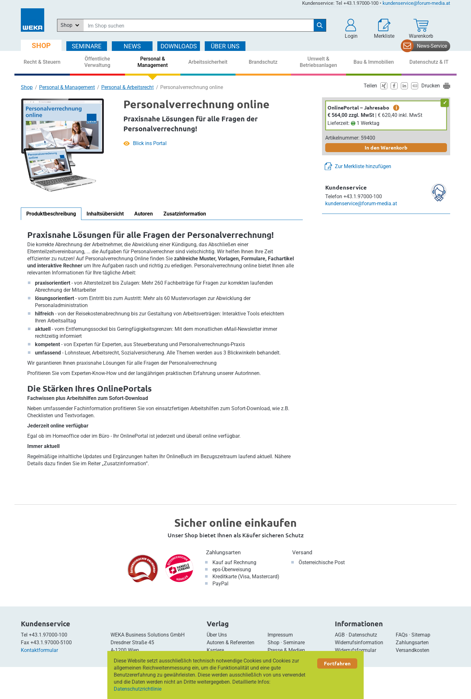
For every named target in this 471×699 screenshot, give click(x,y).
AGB (340, 635)
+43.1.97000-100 (48, 635)
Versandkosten (412, 650)
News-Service (432, 46)
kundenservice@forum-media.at (416, 3)
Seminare (294, 642)
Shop (27, 87)
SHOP (41, 46)
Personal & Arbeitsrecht (127, 87)
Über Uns (217, 635)
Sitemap (420, 635)
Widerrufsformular (355, 650)
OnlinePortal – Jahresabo (358, 107)
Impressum (280, 635)
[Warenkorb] (421, 29)
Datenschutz (363, 635)
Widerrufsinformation (359, 642)
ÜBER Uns (225, 46)
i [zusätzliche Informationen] (396, 107)
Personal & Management (67, 87)
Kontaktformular (39, 650)
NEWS (132, 46)
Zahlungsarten (223, 552)
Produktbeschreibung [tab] (51, 214)
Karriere (215, 650)
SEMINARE (87, 46)
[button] (351, 29)
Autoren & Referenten (230, 642)
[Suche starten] (320, 25)
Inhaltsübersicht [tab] (105, 214)
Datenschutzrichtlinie (137, 689)
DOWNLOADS (179, 46)
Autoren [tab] (143, 214)
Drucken (430, 86)
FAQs (402, 635)
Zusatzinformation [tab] (184, 214)
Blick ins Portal (150, 143)
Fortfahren (337, 663)
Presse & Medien (286, 650)
